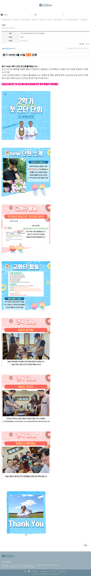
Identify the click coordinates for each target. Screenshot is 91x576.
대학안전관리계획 (58, 19)
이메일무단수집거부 (45, 571)
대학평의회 (15, 19)
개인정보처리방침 (62, 571)
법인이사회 (42, 19)
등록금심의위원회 (25, 19)
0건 (87, 44)
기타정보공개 (83, 19)
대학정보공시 (35, 571)
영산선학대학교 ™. (44, 574)
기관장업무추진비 (6, 19)
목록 (85, 545)
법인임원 (49, 19)
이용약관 (54, 571)
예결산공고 (34, 19)
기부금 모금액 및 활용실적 (71, 19)
